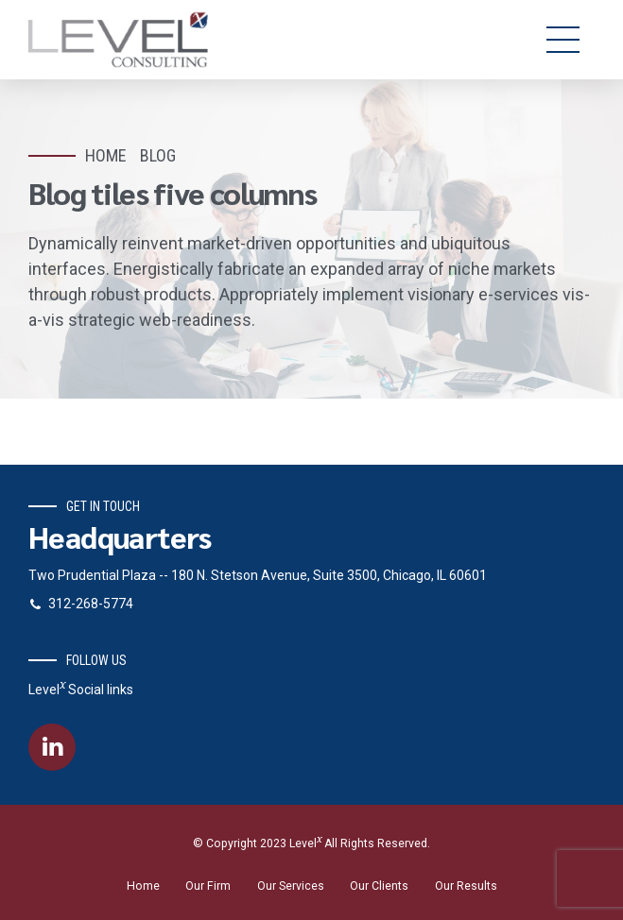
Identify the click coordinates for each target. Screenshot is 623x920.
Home (106, 155)
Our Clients (379, 886)
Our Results (466, 886)
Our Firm (208, 886)
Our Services (290, 886)
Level (305, 843)
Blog (158, 155)
